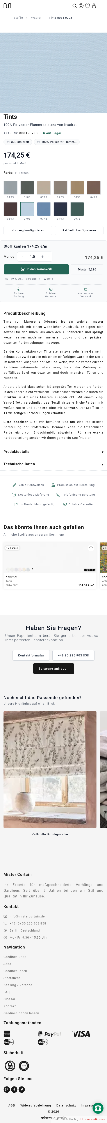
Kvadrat (35, 17)
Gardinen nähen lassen (21, 1013)
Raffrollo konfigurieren (79, 230)
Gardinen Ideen (15, 971)
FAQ (7, 992)
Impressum (90, 1105)
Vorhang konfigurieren (28, 230)
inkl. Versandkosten (91, 1119)
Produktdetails (16, 452)
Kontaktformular (31, 655)
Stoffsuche (12, 978)
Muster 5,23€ (87, 269)
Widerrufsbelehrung (35, 1105)
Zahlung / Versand (18, 985)
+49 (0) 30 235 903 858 (28, 923)
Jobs (7, 964)
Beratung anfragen (54, 668)
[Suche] (74, 6)
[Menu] (100, 6)
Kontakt (10, 1006)
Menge (53, 257)
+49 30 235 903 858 (73, 655)
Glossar (10, 999)
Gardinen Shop (15, 957)
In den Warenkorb (36, 269)
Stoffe (18, 17)
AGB (11, 1105)
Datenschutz (66, 1105)
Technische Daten (19, 464)
